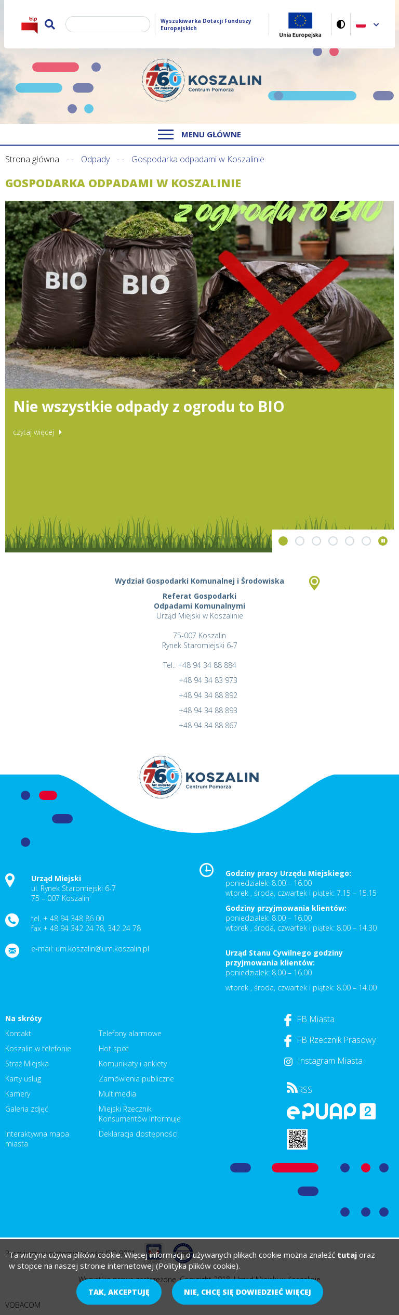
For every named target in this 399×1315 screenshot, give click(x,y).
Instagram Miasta (323, 1060)
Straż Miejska (27, 1063)
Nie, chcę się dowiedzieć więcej (247, 1292)
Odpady (95, 159)
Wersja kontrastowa (341, 24)
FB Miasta (309, 1019)
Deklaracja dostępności (138, 1134)
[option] (199, 376)
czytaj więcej (33, 432)
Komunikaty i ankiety (133, 1063)
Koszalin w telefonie (38, 1048)
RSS (299, 1089)
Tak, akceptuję (119, 1292)
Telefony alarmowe (130, 1033)
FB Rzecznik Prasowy (330, 1040)
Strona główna (32, 159)
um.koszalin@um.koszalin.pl (102, 948)
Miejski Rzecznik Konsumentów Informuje (140, 1114)
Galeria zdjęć (26, 1109)
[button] (283, 541)
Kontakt (18, 1033)
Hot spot (114, 1048)
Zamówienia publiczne (136, 1079)
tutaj (347, 1254)
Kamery (17, 1094)
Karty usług (23, 1079)
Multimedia (117, 1094)
